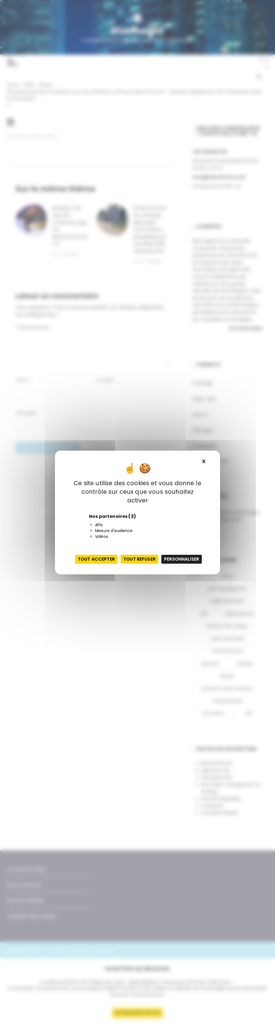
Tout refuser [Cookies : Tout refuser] (139, 559)
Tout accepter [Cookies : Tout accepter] (96, 559)
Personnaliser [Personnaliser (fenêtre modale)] (181, 559)
